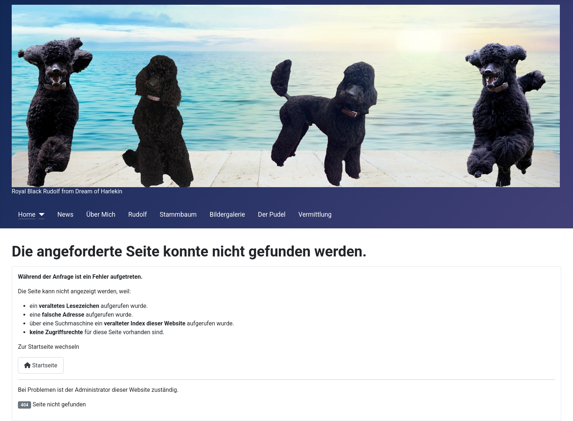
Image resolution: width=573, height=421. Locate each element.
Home (26, 214)
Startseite (40, 365)
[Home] (40, 214)
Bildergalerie (227, 214)
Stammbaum (178, 214)
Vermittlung (315, 214)
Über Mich (100, 214)
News (65, 214)
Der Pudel (272, 214)
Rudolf (137, 214)
